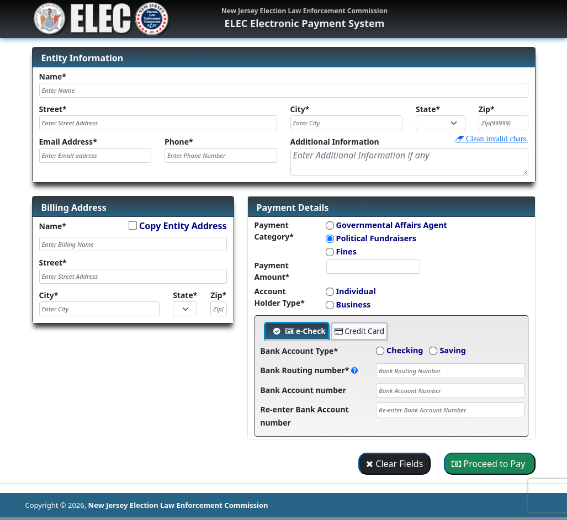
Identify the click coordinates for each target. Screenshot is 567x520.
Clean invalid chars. (496, 138)
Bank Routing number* (309, 370)
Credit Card (359, 331)
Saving (452, 350)
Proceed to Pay (489, 464)
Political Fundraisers (376, 238)
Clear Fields (394, 464)
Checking (404, 350)
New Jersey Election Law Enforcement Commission (178, 505)
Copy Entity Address (182, 226)
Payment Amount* (272, 271)
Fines (346, 251)
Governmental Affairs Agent (391, 225)
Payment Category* (274, 231)
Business (353, 304)
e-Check (305, 331)
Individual (356, 291)
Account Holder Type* (280, 297)
